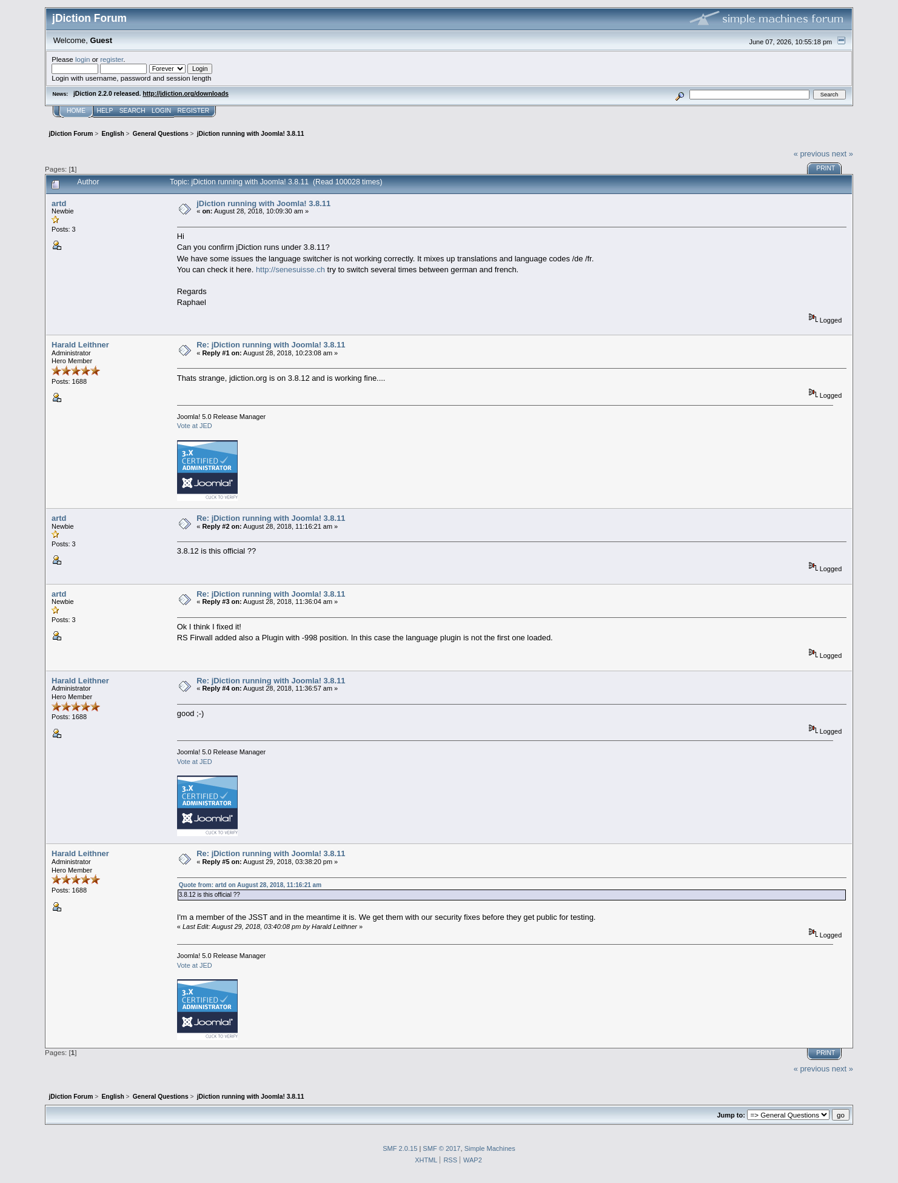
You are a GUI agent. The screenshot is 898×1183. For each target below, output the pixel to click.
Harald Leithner (80, 344)
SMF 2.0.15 (400, 1148)
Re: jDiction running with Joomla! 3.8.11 (270, 344)
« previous (812, 153)
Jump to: (731, 1115)
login (82, 59)
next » (842, 153)
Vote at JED (194, 425)
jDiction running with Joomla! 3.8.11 (263, 203)
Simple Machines (489, 1148)
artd (59, 203)
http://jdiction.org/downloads (185, 93)
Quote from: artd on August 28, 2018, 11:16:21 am (250, 885)
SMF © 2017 (441, 1148)
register (111, 59)
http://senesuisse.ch (290, 269)
